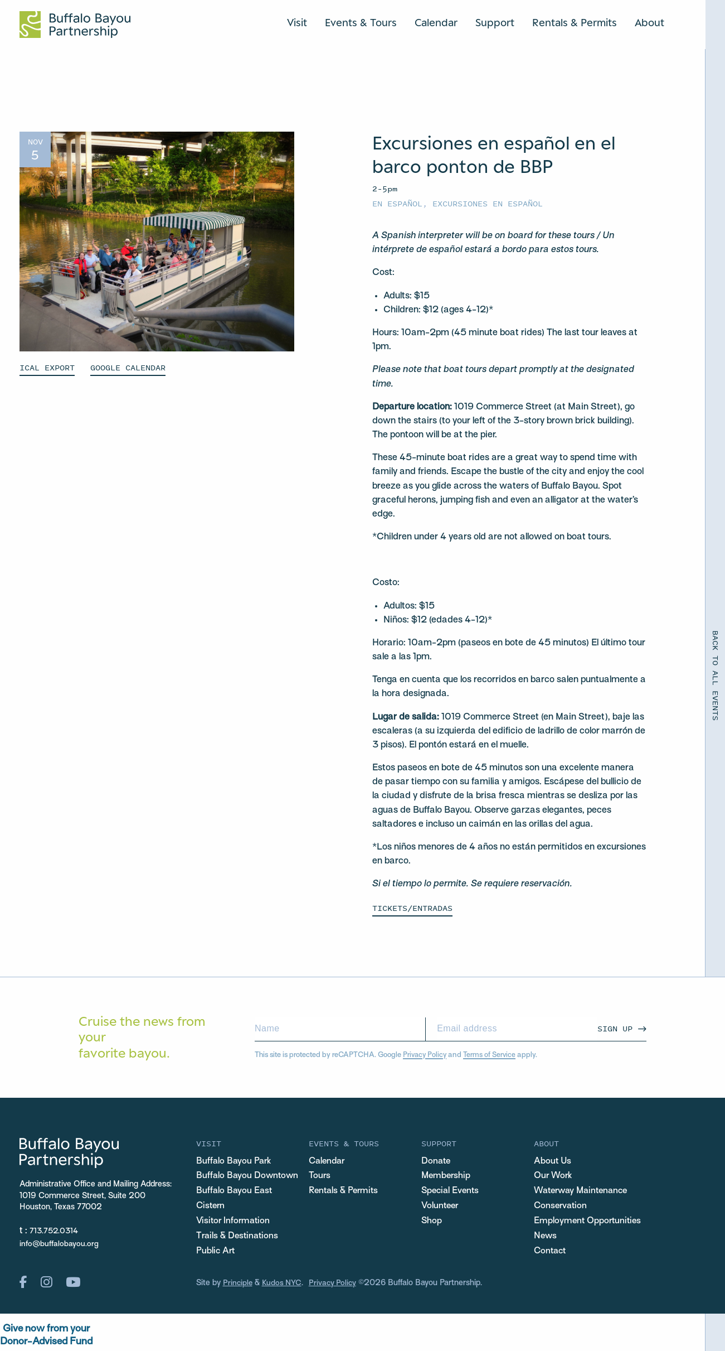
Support (494, 22)
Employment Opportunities (589, 1222)
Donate (436, 1160)
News (546, 1237)
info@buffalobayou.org (59, 1243)
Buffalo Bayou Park (235, 1160)
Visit (297, 22)
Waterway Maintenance (584, 1191)
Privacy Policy (425, 1054)
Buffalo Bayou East (235, 1191)
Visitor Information (234, 1222)
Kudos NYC (283, 1285)
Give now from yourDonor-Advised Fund (46, 1338)
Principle (238, 1285)
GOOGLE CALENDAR (128, 367)
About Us (553, 1160)
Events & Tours (361, 22)
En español (397, 203)
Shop (431, 1222)
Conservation (562, 1207)
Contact (551, 1252)
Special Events (451, 1191)
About (649, 22)
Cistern (211, 1207)
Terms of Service (491, 1054)
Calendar (436, 22)
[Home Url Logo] (75, 24)
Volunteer (440, 1207)
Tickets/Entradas (412, 907)
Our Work (553, 1176)
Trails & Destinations (239, 1237)
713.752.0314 (55, 1230)
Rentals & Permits (574, 22)
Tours (320, 1176)
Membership (447, 1176)
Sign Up (614, 1028)
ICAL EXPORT (47, 367)
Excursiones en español (487, 203)
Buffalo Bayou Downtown (248, 1176)
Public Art (216, 1252)
